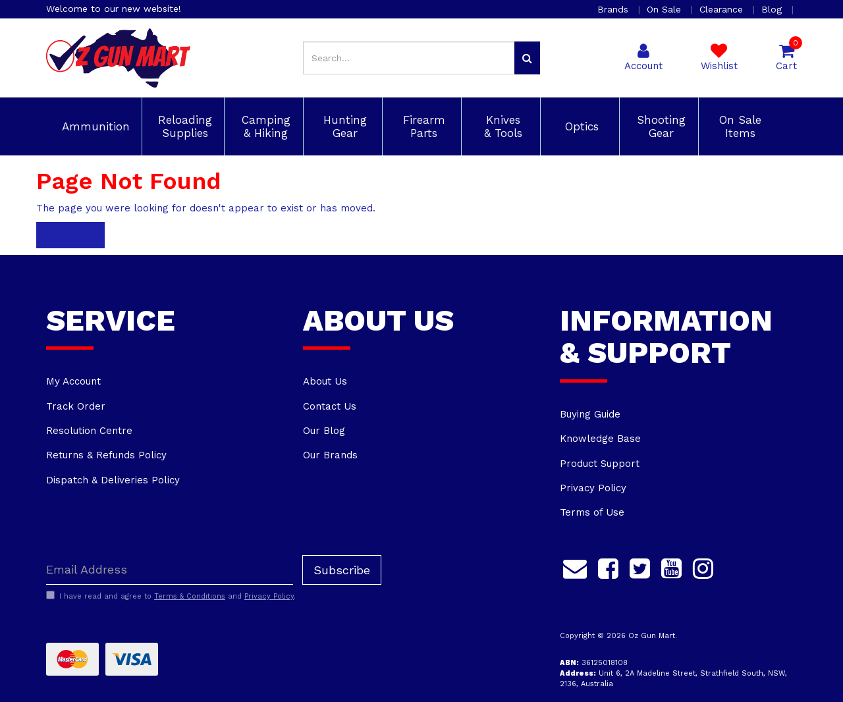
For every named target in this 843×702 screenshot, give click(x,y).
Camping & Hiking (264, 126)
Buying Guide (590, 414)
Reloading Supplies (183, 126)
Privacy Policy (593, 488)
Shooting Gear (659, 126)
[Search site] (527, 57)
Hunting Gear (343, 126)
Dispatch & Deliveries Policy (113, 480)
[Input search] (409, 57)
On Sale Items (738, 126)
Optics (580, 126)
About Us (325, 381)
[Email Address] (169, 570)
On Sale (665, 9)
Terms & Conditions (189, 596)
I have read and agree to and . (171, 596)
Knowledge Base (600, 439)
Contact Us (329, 406)
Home (70, 235)
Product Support (599, 464)
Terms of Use (592, 512)
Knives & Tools (501, 126)
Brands (614, 9)
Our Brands (330, 455)
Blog (773, 9)
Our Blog (324, 431)
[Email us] (575, 567)
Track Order (75, 406)
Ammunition (94, 126)
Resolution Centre (89, 431)
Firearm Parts (422, 126)
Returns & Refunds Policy (106, 455)
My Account (73, 381)
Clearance (722, 9)
